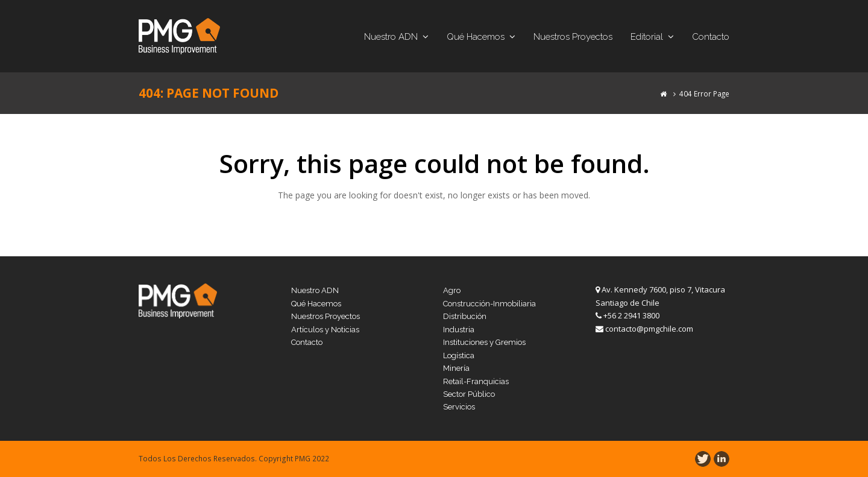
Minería (456, 368)
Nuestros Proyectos (325, 316)
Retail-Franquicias (476, 381)
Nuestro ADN (315, 290)
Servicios (459, 406)
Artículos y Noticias (325, 329)
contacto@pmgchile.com (649, 328)
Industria (458, 329)
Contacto (306, 342)
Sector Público (469, 394)
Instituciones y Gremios (484, 342)
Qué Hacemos (316, 303)
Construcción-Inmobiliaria (489, 303)
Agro (452, 290)
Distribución (464, 316)
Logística (458, 355)
